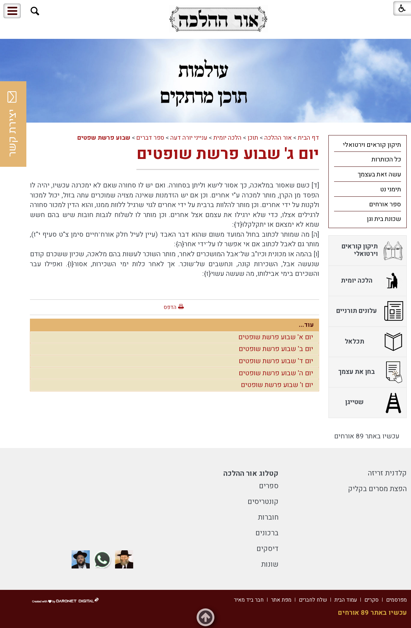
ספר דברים (150, 137)
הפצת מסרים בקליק (377, 489)
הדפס (169, 307)
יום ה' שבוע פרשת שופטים (276, 373)
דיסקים (267, 549)
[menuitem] (367, 144)
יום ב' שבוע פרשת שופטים (276, 349)
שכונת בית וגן (384, 219)
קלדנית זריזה (387, 473)
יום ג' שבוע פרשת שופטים (227, 154)
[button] (35, 11)
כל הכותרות (386, 159)
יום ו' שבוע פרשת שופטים (277, 385)
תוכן (253, 137)
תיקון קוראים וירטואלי (372, 145)
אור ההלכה (278, 137)
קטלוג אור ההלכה (251, 473)
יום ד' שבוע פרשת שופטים (276, 361)
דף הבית (308, 137)
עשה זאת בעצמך (379, 174)
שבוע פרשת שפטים (103, 137)
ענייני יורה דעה (188, 137)
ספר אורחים (385, 204)
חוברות (268, 517)
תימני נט (390, 189)
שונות (270, 564)
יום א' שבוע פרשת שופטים (275, 337)
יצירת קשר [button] (12, 124)
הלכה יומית (227, 137)
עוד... (306, 324)
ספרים (269, 486)
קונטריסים (263, 501)
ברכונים (267, 533)
